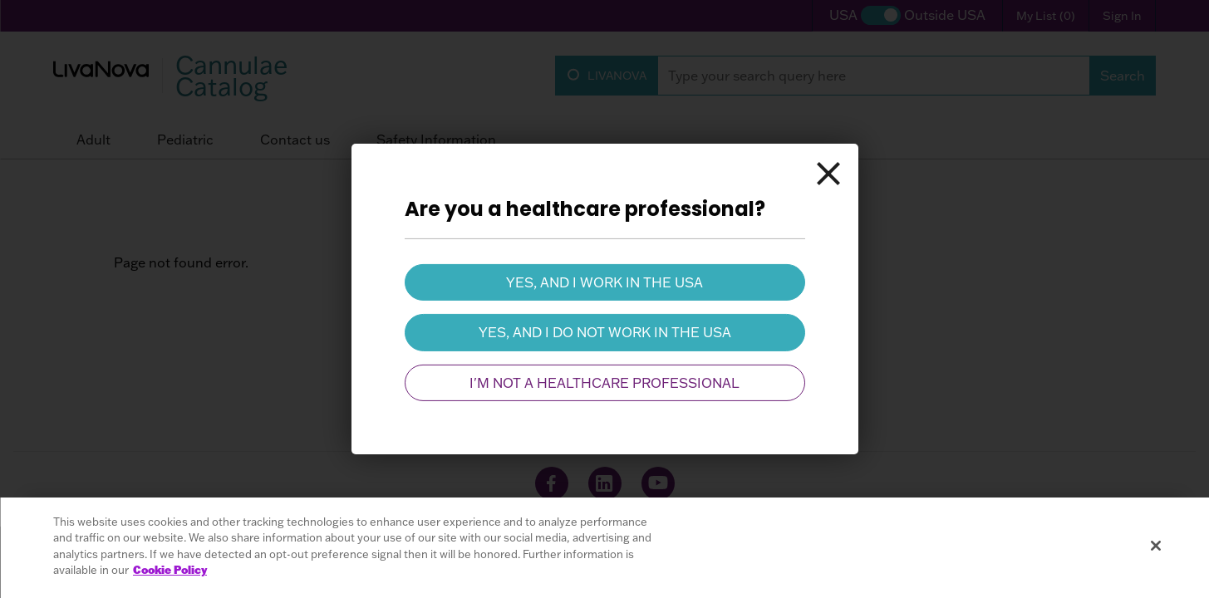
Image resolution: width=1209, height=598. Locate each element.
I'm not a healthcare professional (604, 383)
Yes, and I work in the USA (604, 282)
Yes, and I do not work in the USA (605, 332)
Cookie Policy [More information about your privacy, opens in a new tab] (170, 569)
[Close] (828, 173)
